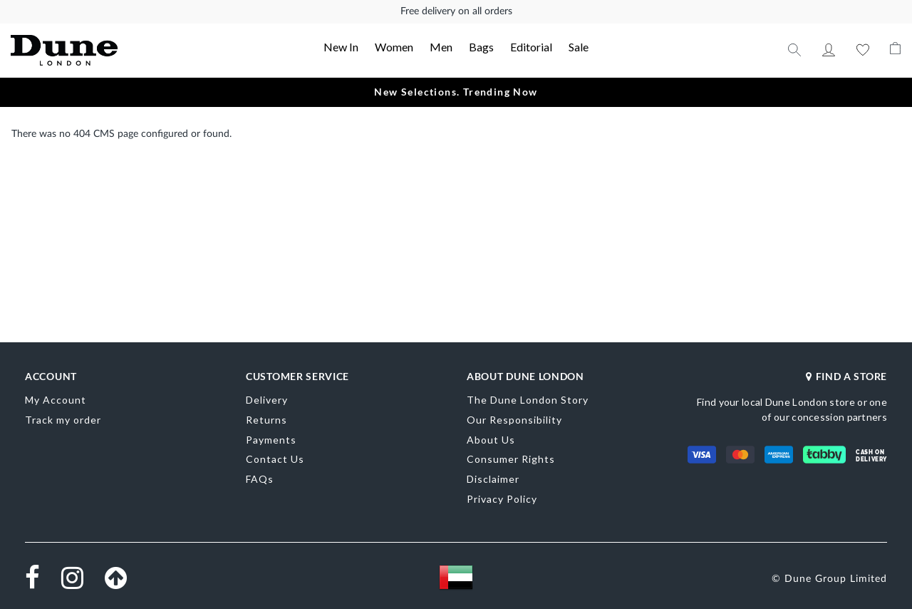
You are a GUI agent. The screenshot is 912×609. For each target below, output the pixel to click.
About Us (491, 440)
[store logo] (100, 50)
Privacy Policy (502, 499)
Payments (271, 440)
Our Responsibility (514, 420)
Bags (481, 46)
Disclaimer (493, 479)
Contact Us (275, 459)
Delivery (267, 400)
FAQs (260, 479)
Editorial (531, 46)
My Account (828, 50)
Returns (266, 420)
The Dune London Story (528, 400)
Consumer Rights (511, 459)
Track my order (63, 420)
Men (441, 46)
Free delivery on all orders (456, 11)
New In (340, 46)
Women (394, 46)
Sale (579, 46)
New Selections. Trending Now (455, 92)
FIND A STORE (846, 376)
